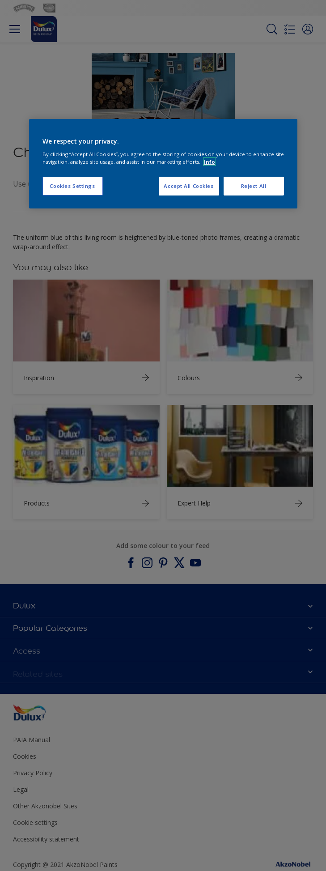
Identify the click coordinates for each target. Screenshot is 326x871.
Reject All (254, 186)
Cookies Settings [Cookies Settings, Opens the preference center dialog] (72, 186)
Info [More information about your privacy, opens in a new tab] (209, 161)
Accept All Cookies (188, 186)
